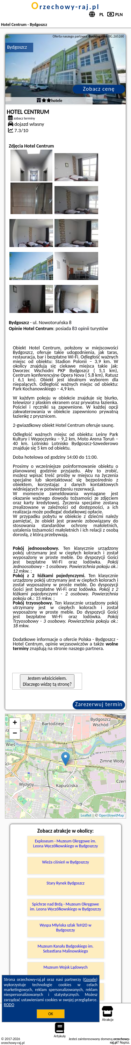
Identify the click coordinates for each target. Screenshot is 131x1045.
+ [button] (15, 723)
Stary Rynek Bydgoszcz (65, 883)
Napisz (124, 1042)
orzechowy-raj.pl (65, 6)
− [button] (15, 734)
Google (90, 979)
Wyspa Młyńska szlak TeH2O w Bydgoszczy (65, 928)
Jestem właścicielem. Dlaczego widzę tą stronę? (47, 681)
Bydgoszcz (17, 47)
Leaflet (86, 815)
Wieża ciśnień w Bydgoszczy (65, 862)
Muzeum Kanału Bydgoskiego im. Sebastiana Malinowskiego (65, 949)
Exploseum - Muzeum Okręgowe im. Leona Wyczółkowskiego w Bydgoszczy (65, 843)
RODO (9, 1004)
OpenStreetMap (111, 815)
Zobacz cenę (99, 89)
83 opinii (80, 329)
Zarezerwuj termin (99, 704)
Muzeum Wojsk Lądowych (65, 967)
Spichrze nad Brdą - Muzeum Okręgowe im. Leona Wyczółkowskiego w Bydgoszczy (65, 906)
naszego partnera (85, 648)
